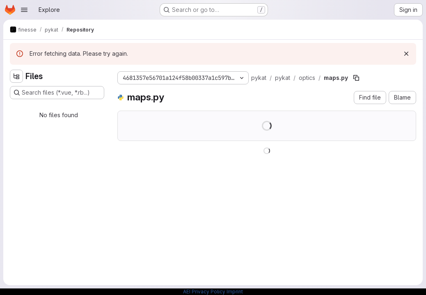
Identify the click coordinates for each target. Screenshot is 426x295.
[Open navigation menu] (24, 9)
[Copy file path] (356, 77)
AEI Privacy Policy (204, 291)
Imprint (235, 291)
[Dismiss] (406, 54)
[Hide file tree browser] (16, 76)
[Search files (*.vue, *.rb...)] (57, 92)
